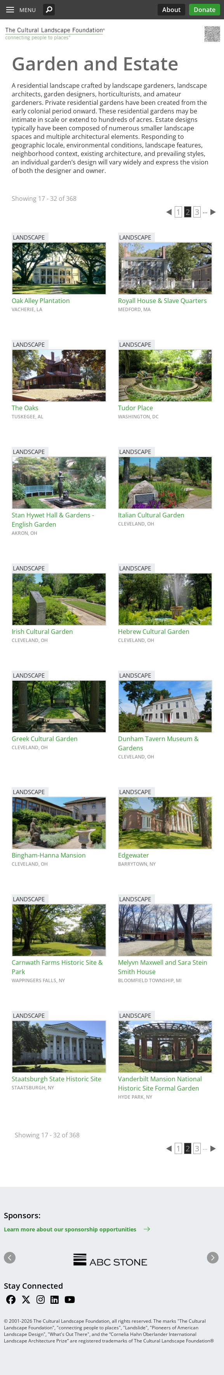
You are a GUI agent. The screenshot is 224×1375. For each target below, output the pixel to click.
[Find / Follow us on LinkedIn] (54, 1300)
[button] (49, 9)
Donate (204, 9)
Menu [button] (27, 10)
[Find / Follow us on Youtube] (69, 1300)
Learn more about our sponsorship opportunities (70, 1229)
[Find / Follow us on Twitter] (26, 1300)
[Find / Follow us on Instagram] (40, 1300)
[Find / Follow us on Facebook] (11, 1300)
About (171, 9)
